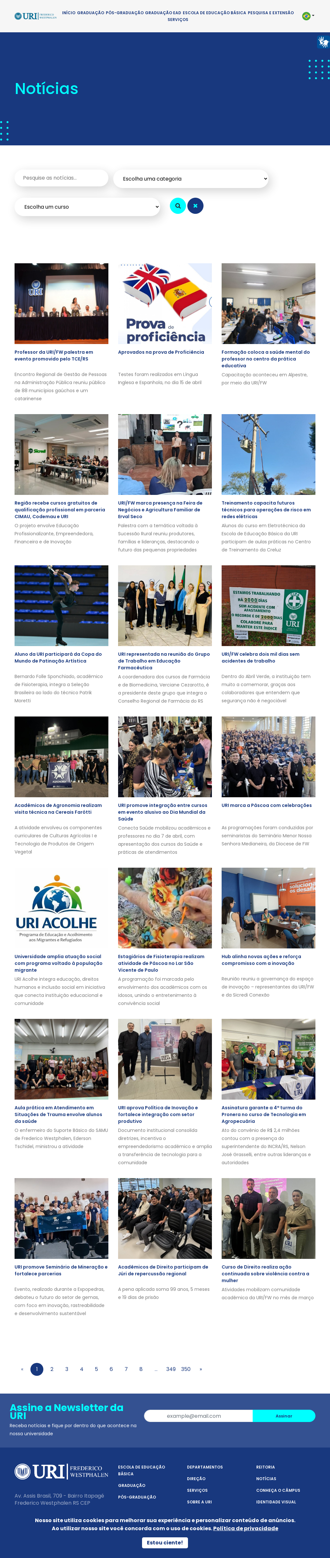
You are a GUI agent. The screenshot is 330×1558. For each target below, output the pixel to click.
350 (186, 1369)
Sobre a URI (199, 1502)
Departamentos (205, 1467)
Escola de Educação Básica (214, 13)
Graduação (90, 13)
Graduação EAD (163, 13)
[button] (307, 16)
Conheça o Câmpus (278, 1490)
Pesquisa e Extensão (271, 13)
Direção (196, 1478)
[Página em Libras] (323, 41)
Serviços (178, 19)
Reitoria (265, 1467)
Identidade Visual (276, 1502)
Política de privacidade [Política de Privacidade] (245, 1528)
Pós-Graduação (125, 13)
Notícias (266, 1478)
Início (68, 13)
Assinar (284, 1416)
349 (171, 1369)
